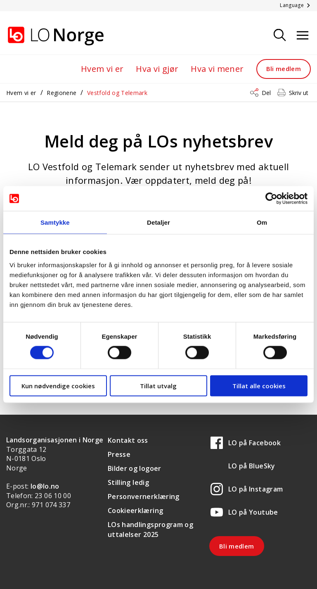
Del (266, 93)
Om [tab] (262, 222)
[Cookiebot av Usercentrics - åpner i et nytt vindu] (271, 198)
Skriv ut (298, 93)
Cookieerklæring (135, 510)
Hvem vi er (102, 68)
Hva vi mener (217, 68)
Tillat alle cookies (259, 385)
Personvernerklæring (144, 496)
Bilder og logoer (134, 468)
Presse (119, 454)
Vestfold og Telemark (117, 93)
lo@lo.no (45, 486)
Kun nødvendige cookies (58, 385)
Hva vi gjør (157, 68)
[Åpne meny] (302, 36)
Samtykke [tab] (55, 222)
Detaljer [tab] (158, 222)
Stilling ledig (128, 482)
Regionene (61, 93)
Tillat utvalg (158, 385)
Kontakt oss (128, 440)
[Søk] (280, 36)
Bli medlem (283, 68)
